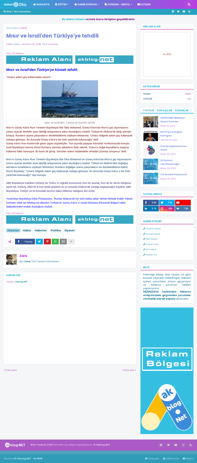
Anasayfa (152, 458)
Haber (23, 28)
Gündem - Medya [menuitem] (117, 4)
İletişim (188, 458)
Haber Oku (150, 244)
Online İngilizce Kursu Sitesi (173, 148)
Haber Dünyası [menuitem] (85, 4)
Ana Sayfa (12, 28)
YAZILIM (167, 99)
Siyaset (69, 230)
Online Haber (152, 228)
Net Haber (150, 239)
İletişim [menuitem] (144, 4)
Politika (56, 230)
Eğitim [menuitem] (61, 4)
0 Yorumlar (52, 44)
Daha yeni (11, 370)
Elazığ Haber (151, 234)
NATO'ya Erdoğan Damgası (171, 133)
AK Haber (150, 249)
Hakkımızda (171, 458)
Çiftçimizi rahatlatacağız (170, 162)
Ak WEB (167, 54)
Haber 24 (150, 254)
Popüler (148, 110)
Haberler (41, 230)
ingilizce (37, 452)
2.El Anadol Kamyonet (173, 174)
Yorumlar (182, 110)
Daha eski (128, 370)
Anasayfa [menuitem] (41, 4)
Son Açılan (164, 110)
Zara (23, 256)
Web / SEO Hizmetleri (17, 11)
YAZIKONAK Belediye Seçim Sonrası (172, 119)
